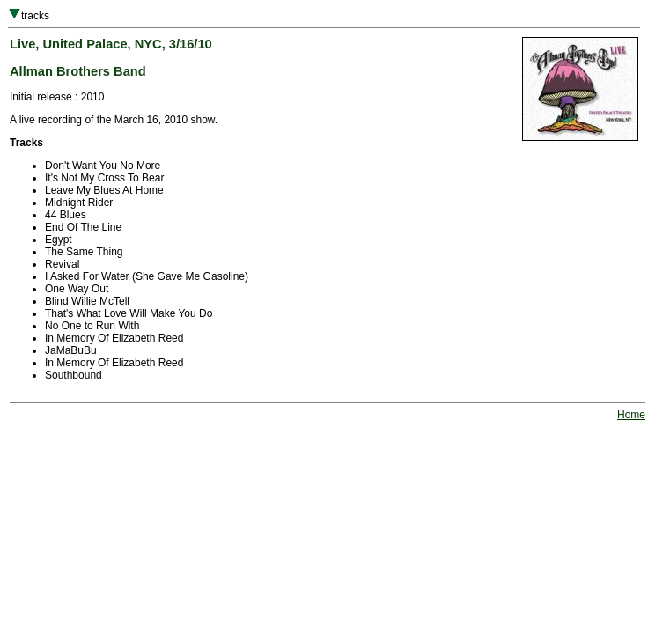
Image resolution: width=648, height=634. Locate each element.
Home (631, 415)
